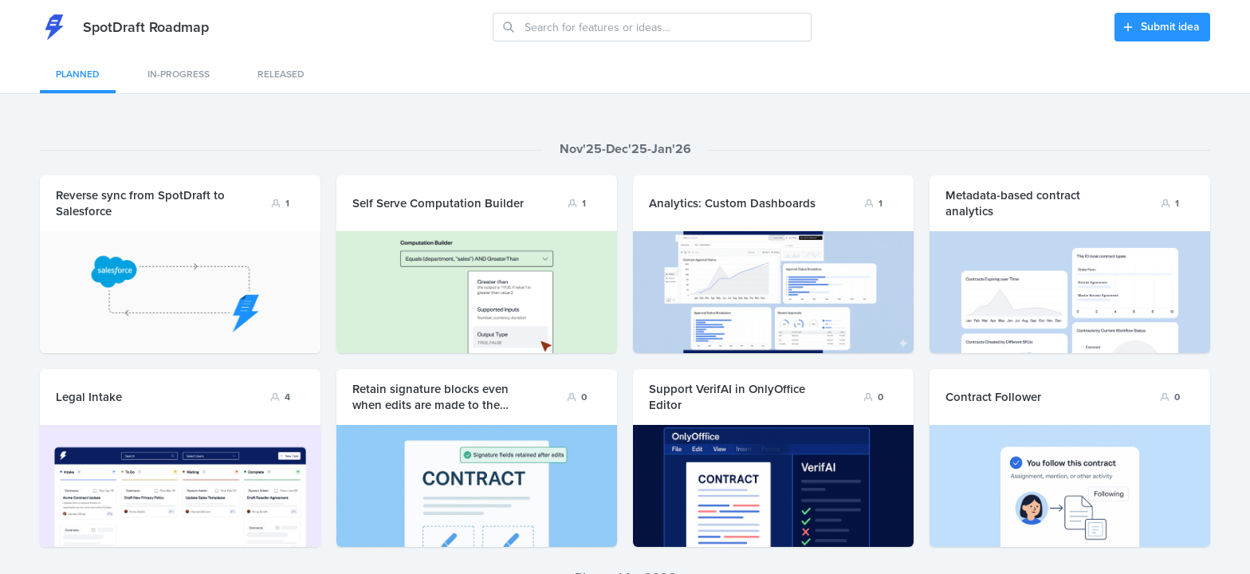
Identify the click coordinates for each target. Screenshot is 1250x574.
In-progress (178, 74)
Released (281, 74)
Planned (78, 74)
